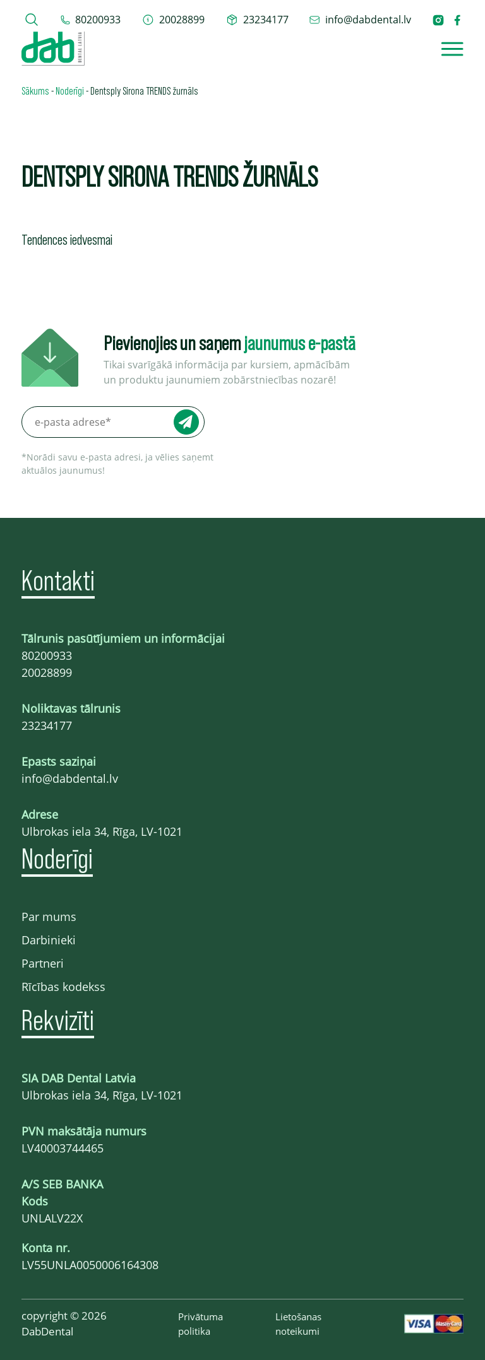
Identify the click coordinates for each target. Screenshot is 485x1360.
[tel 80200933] (91, 19)
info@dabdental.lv (69, 778)
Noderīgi (70, 90)
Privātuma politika (200, 1323)
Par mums (48, 916)
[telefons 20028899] (173, 19)
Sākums (35, 90)
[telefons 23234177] (257, 19)
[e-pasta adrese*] (113, 422)
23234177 (46, 725)
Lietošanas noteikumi (298, 1323)
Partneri (42, 963)
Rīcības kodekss (63, 986)
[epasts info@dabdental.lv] (359, 19)
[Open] (452, 49)
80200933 (46, 655)
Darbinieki (48, 939)
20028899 (46, 672)
